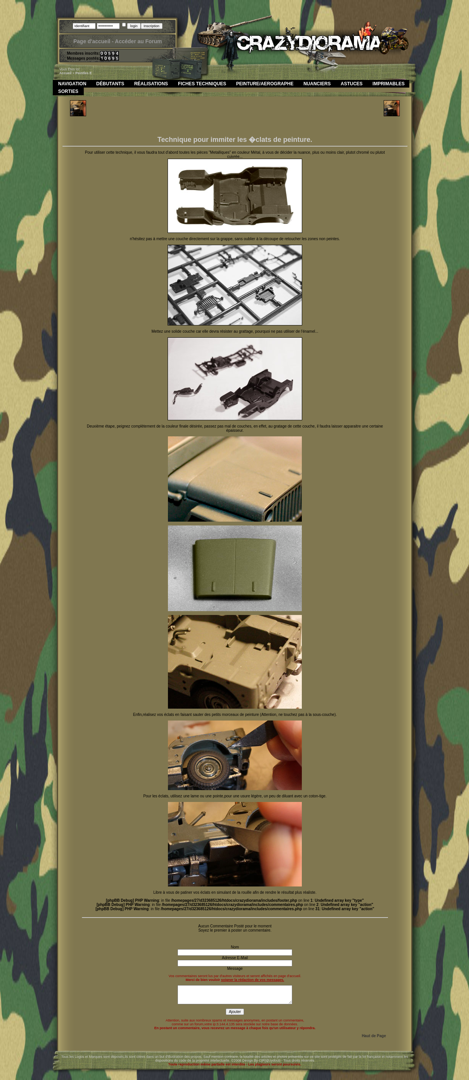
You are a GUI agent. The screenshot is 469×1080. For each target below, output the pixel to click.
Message (235, 968)
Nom (235, 947)
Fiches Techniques (202, 83)
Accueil (65, 73)
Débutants (110, 83)
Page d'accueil (92, 41)
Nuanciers (317, 83)
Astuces (352, 83)
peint (79, 73)
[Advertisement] (235, 117)
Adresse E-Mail (235, 958)
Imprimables (389, 83)
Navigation (72, 83)
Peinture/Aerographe (264, 83)
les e (88, 73)
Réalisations (151, 83)
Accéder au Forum (138, 41)
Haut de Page (374, 1036)
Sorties (68, 91)
